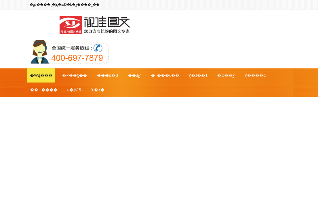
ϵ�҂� (98, 89)
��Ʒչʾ (134, 75)
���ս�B (107, 75)
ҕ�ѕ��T (198, 75)
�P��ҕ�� (74, 75)
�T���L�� (165, 75)
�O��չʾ (226, 75)
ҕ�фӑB (74, 89)
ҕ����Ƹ (255, 75)
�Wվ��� (41, 75)
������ (44, 89)
